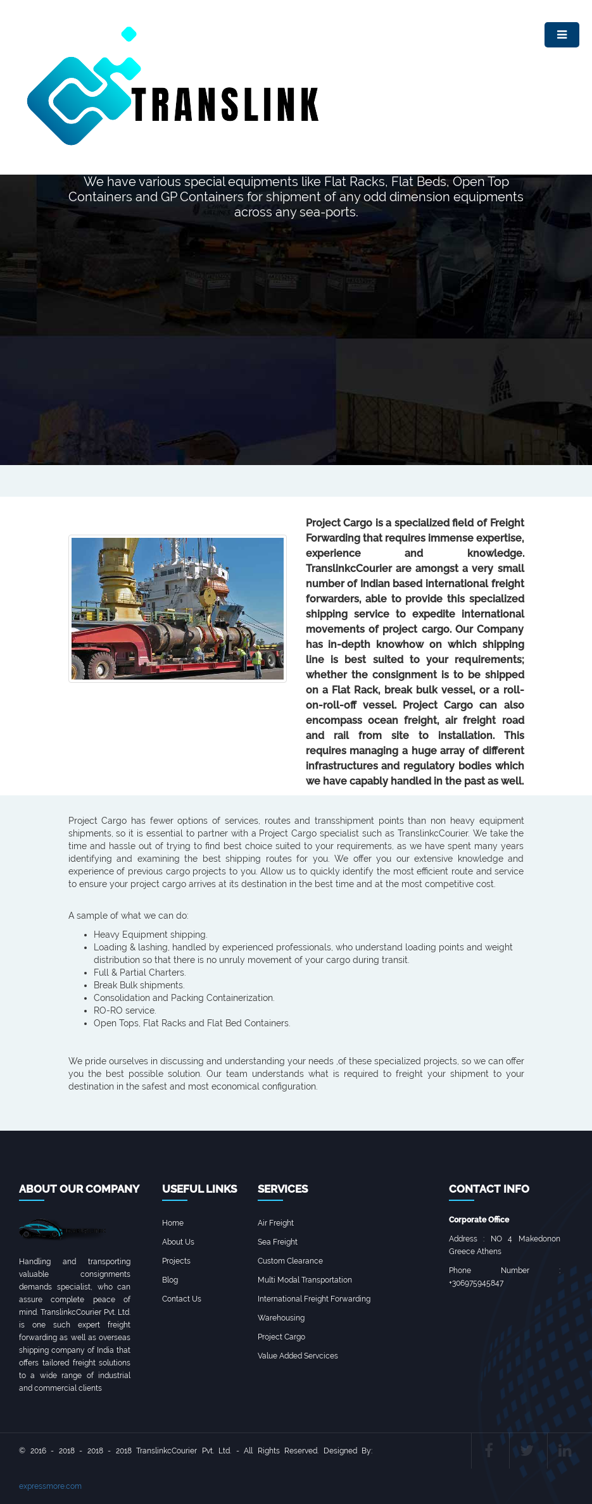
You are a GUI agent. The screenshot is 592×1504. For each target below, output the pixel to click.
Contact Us (181, 1299)
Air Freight (276, 1223)
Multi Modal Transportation (305, 1280)
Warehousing (281, 1318)
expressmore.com (50, 1486)
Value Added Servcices (298, 1356)
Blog (170, 1280)
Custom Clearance (290, 1261)
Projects (176, 1261)
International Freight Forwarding (314, 1299)
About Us (178, 1242)
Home (173, 1223)
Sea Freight (278, 1242)
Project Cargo (281, 1337)
